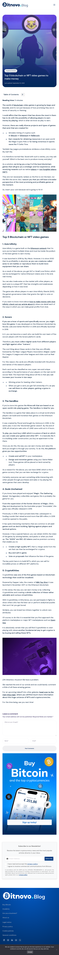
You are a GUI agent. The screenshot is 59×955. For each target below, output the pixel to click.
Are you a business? (9, 913)
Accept (30, 952)
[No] (57, 950)
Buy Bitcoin (6, 905)
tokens (34, 169)
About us (5, 917)
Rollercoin (35, 135)
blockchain (18, 105)
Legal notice (6, 922)
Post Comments (29, 748)
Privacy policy (7, 926)
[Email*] (43, 741)
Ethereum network (39, 248)
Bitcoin (14, 135)
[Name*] (15, 741)
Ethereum (24, 135)
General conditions (9, 935)
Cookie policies (8, 931)
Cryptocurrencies (11, 71)
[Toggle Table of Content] (22, 94)
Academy (6, 909)
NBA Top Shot (42, 582)
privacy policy (32, 864)
